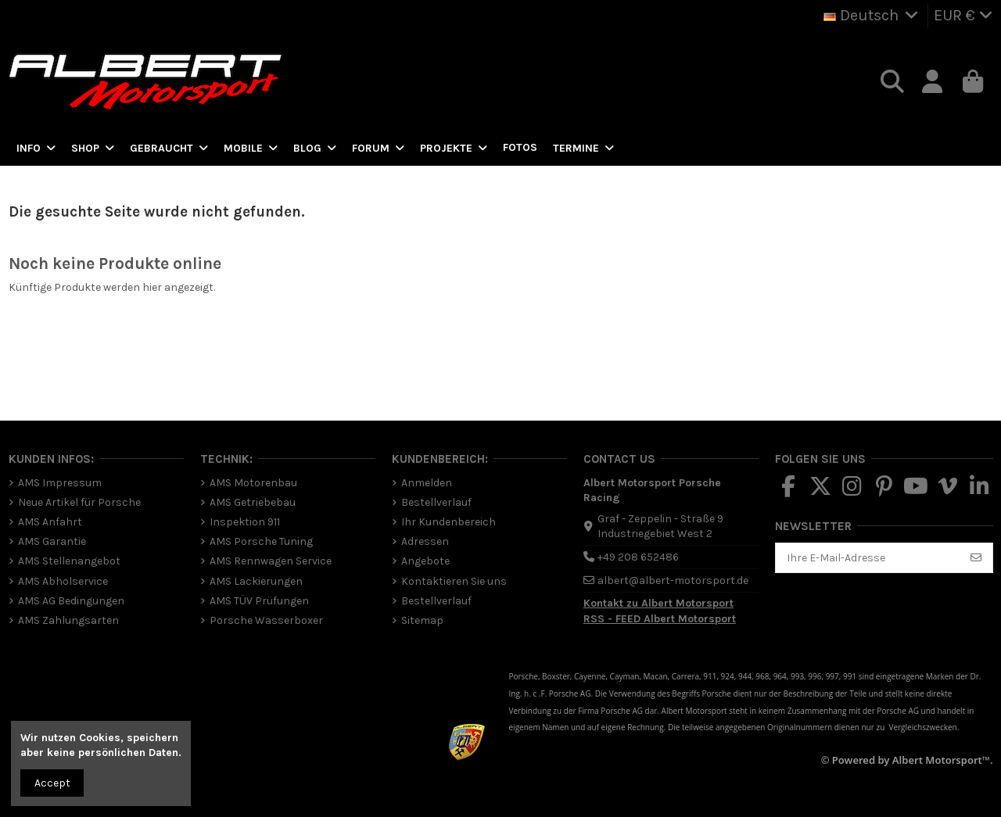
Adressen (425, 541)
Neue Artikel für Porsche (79, 502)
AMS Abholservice (63, 581)
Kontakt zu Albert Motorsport (658, 603)
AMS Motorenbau (253, 482)
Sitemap (422, 620)
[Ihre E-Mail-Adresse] (868, 558)
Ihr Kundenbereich (448, 522)
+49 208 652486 (638, 557)
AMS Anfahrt (50, 522)
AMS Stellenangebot (69, 561)
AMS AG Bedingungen (71, 600)
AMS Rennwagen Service (271, 561)
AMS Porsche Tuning (261, 541)
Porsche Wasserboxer (266, 620)
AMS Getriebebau (253, 502)
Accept (52, 783)
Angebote (425, 561)
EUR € (963, 15)
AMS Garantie (52, 541)
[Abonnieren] (976, 558)
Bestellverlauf (436, 502)
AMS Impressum (60, 482)
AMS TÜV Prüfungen (259, 600)
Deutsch (872, 15)
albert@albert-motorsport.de (672, 580)
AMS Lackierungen (256, 581)
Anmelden (426, 482)
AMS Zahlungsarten (68, 620)
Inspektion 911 (245, 522)
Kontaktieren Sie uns (454, 581)
